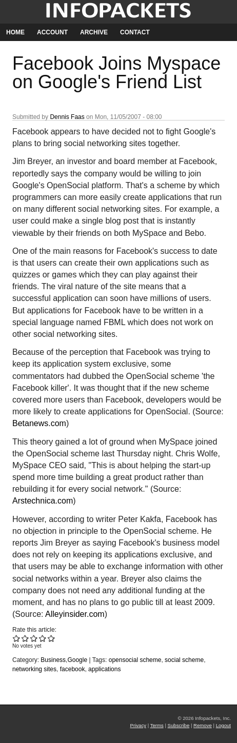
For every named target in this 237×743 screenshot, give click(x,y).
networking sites (34, 669)
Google (77, 660)
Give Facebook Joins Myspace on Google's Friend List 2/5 (25, 638)
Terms (157, 725)
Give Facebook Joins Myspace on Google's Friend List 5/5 (51, 638)
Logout (223, 725)
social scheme (184, 660)
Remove (202, 725)
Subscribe (179, 725)
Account (52, 32)
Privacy (138, 725)
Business (53, 660)
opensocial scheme (135, 660)
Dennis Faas (67, 117)
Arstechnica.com (42, 500)
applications (104, 669)
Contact (135, 32)
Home (15, 32)
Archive (94, 32)
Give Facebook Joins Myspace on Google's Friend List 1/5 (16, 638)
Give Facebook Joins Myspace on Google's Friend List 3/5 (34, 638)
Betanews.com (39, 423)
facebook (72, 669)
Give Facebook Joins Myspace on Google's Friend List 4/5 (42, 638)
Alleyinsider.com (75, 614)
